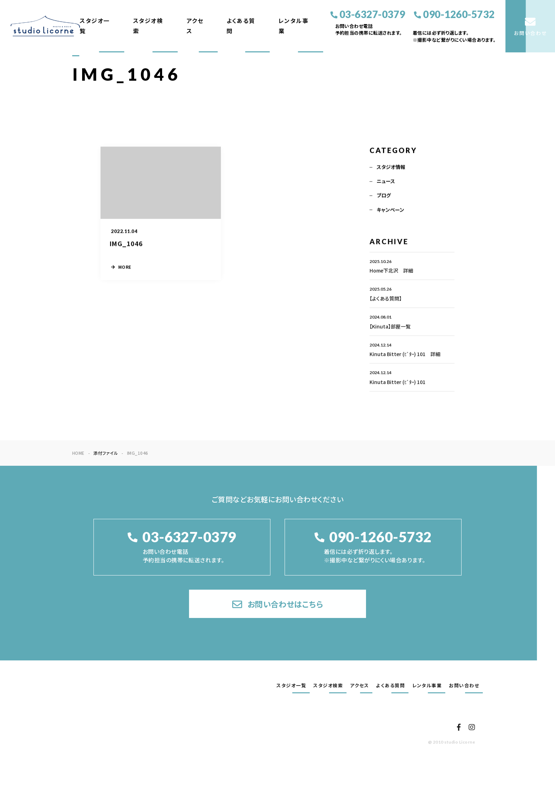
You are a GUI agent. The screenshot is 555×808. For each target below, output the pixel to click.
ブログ (384, 196)
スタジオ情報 (391, 167)
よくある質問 (241, 25)
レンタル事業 (294, 25)
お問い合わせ (464, 685)
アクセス (195, 25)
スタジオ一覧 (95, 25)
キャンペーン (390, 210)
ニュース (386, 181)
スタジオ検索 (148, 25)
